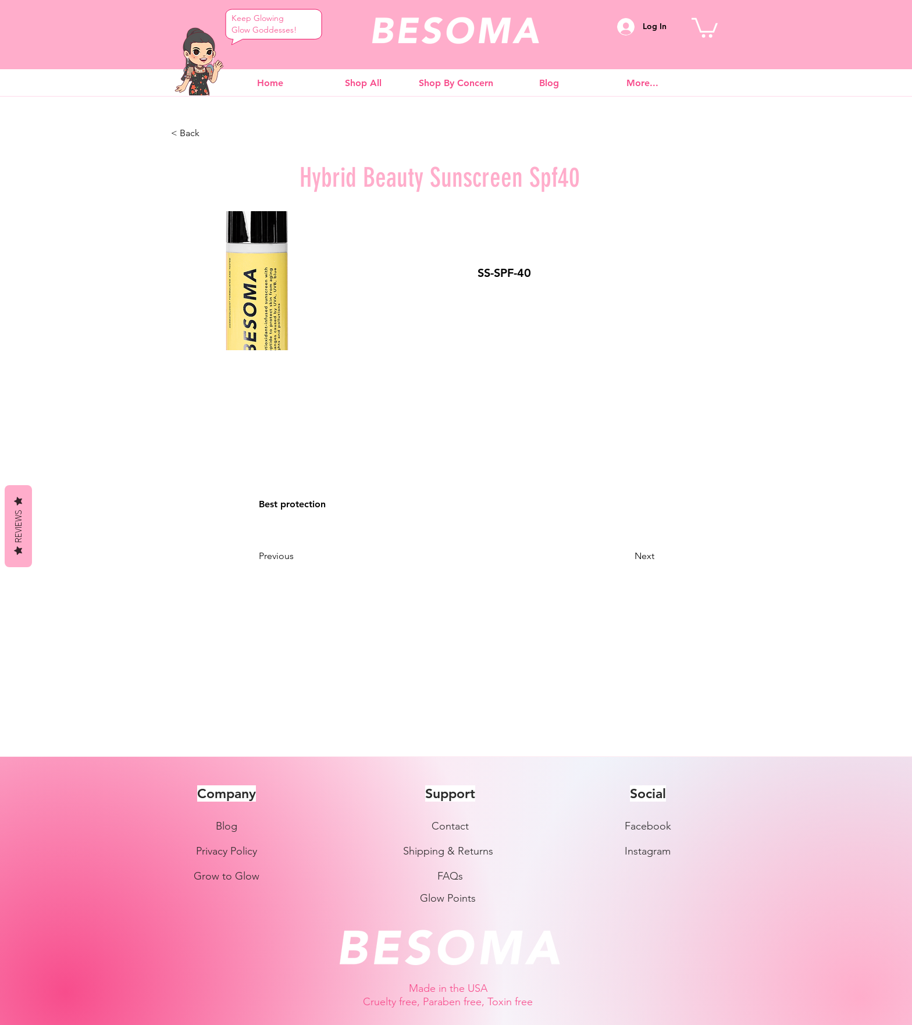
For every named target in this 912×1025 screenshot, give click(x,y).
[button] (705, 27)
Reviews (18, 526)
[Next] (625, 556)
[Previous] (297, 556)
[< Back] (209, 133)
